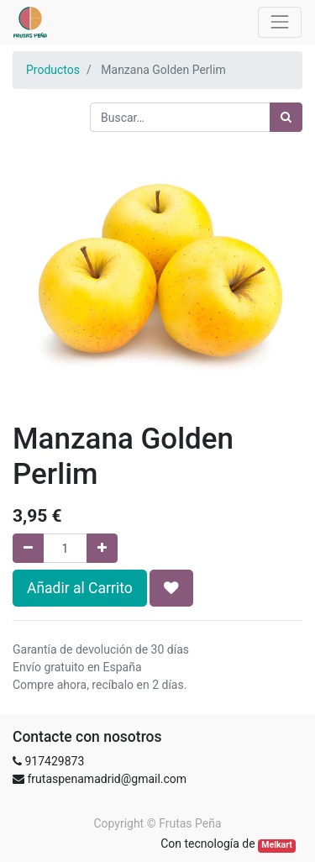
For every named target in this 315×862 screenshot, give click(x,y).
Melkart (276, 844)
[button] (171, 588)
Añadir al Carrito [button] (80, 588)
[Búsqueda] (286, 117)
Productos (53, 69)
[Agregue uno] (102, 548)
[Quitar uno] (28, 548)
